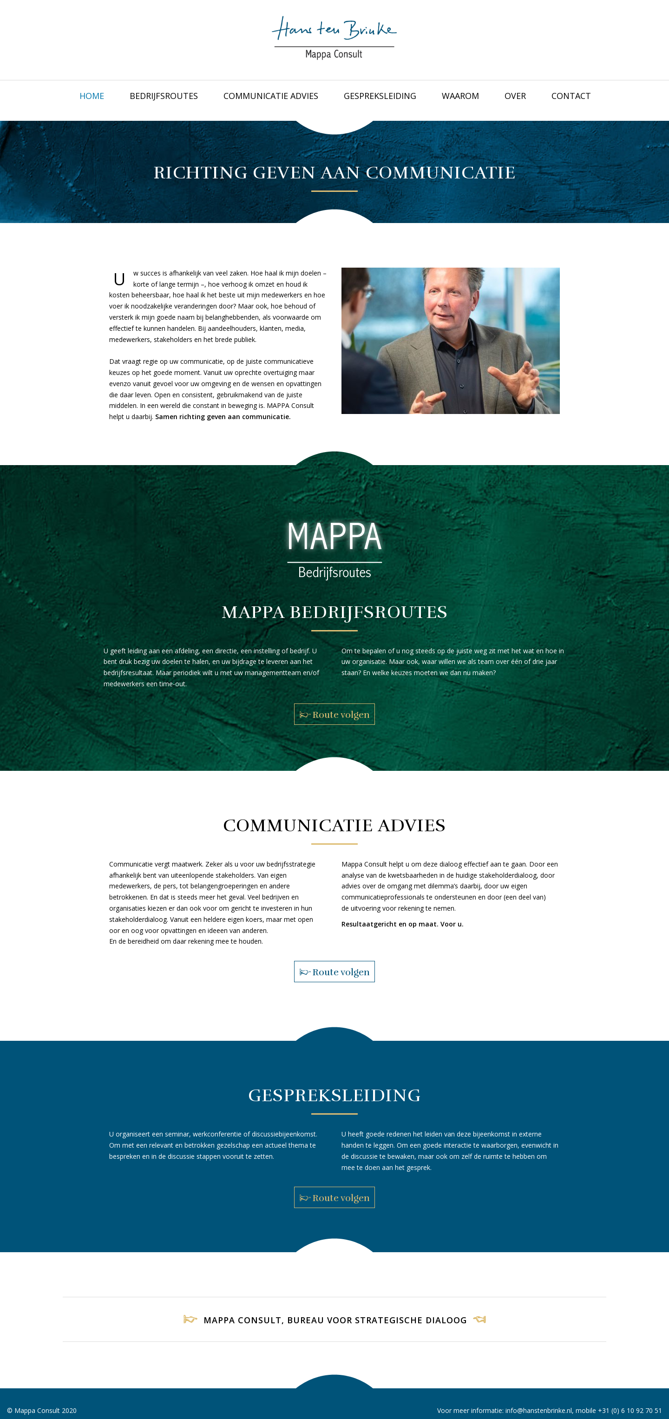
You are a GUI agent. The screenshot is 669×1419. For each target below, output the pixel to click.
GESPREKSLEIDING (380, 95)
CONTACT (571, 95)
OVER (515, 95)
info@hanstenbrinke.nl (538, 1410)
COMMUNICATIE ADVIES (270, 95)
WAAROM (460, 95)
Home (91, 95)
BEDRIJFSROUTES (164, 95)
